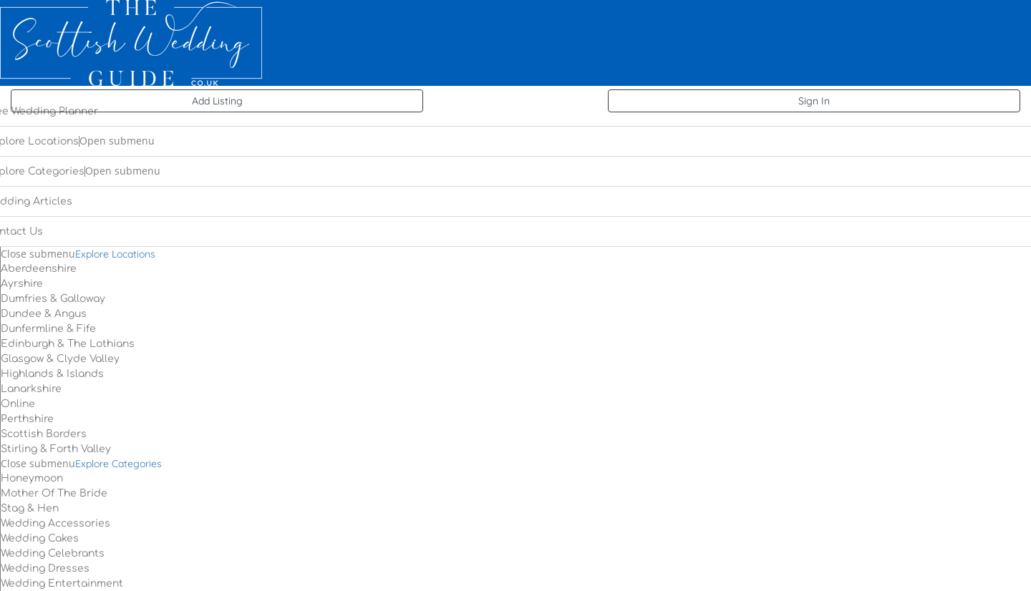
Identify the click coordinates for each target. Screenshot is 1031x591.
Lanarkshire (31, 389)
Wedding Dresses (45, 568)
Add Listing (217, 100)
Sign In (814, 100)
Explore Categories (118, 463)
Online (18, 404)
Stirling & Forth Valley (56, 449)
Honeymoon (32, 478)
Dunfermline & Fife (48, 328)
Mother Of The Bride (54, 493)
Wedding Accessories (55, 523)
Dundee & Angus (44, 313)
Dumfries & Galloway (53, 298)
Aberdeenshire (39, 268)
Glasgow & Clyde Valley (60, 358)
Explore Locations (115, 254)
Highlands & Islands (52, 373)
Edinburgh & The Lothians (68, 343)
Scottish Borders (44, 434)
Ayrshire (22, 283)
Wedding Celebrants (53, 553)
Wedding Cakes (40, 538)
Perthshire (27, 419)
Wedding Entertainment (62, 583)
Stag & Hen (30, 508)
